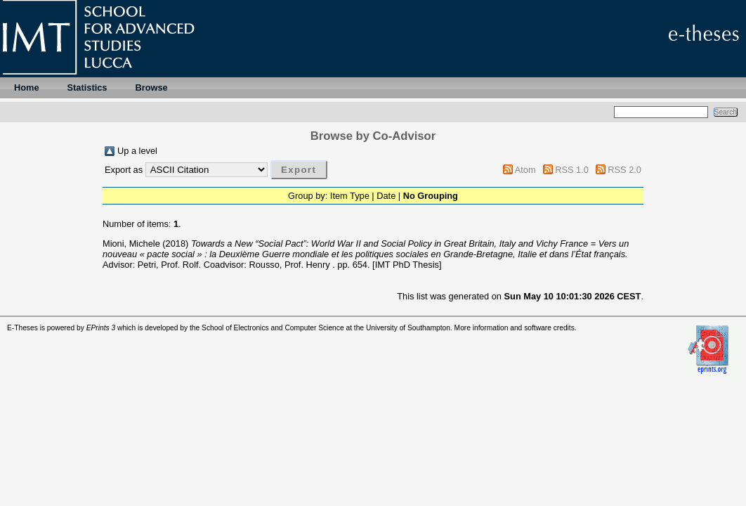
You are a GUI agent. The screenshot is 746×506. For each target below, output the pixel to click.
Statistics (87, 87)
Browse (151, 87)
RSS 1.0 (572, 169)
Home (26, 87)
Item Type (349, 195)
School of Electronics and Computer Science (273, 328)
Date (386, 195)
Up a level (137, 150)
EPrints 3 (101, 328)
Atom (525, 169)
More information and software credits (514, 328)
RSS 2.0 (624, 169)
